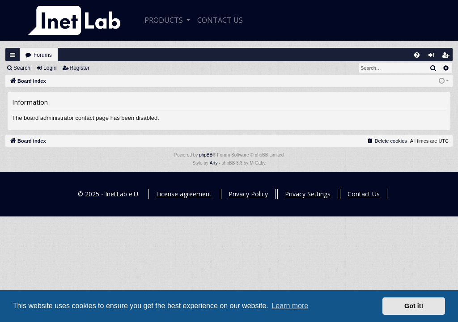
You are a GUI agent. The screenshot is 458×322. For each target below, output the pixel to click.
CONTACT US (220, 20)
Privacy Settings (308, 194)
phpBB (205, 155)
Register (80, 68)
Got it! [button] (413, 305)
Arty (214, 163)
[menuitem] (417, 55)
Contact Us (364, 194)
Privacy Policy (248, 194)
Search (21, 68)
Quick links (12, 55)
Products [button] (164, 20)
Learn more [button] (289, 305)
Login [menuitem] (433, 57)
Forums (43, 55)
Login (49, 68)
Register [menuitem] (448, 57)
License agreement (184, 194)
